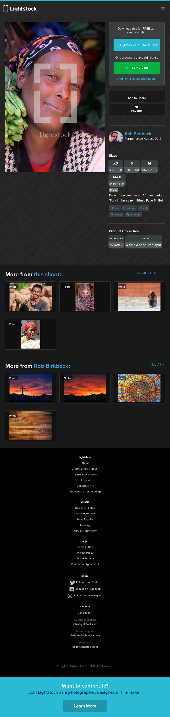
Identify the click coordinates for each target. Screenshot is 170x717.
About (85, 463)
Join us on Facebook (88, 589)
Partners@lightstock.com (85, 635)
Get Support (85, 612)
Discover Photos (85, 508)
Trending (85, 525)
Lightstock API (85, 486)
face (115, 208)
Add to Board (136, 96)
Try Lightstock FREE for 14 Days (136, 45)
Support (85, 480)
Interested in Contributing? (85, 491)
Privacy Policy (85, 552)
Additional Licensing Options (136, 78)
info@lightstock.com (85, 624)
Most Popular (85, 519)
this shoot (47, 274)
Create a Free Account (85, 469)
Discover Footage (85, 513)
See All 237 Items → (151, 273)
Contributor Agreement (85, 564)
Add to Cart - (137, 68)
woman (129, 208)
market (116, 214)
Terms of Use (85, 547)
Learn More (85, 706)
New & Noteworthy (85, 531)
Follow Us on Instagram (88, 595)
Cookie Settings (85, 558)
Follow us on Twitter (88, 582)
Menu (162, 8)
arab (143, 208)
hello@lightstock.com (85, 647)
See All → (158, 364)
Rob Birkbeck (138, 133)
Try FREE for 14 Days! (85, 474)
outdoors (133, 214)
